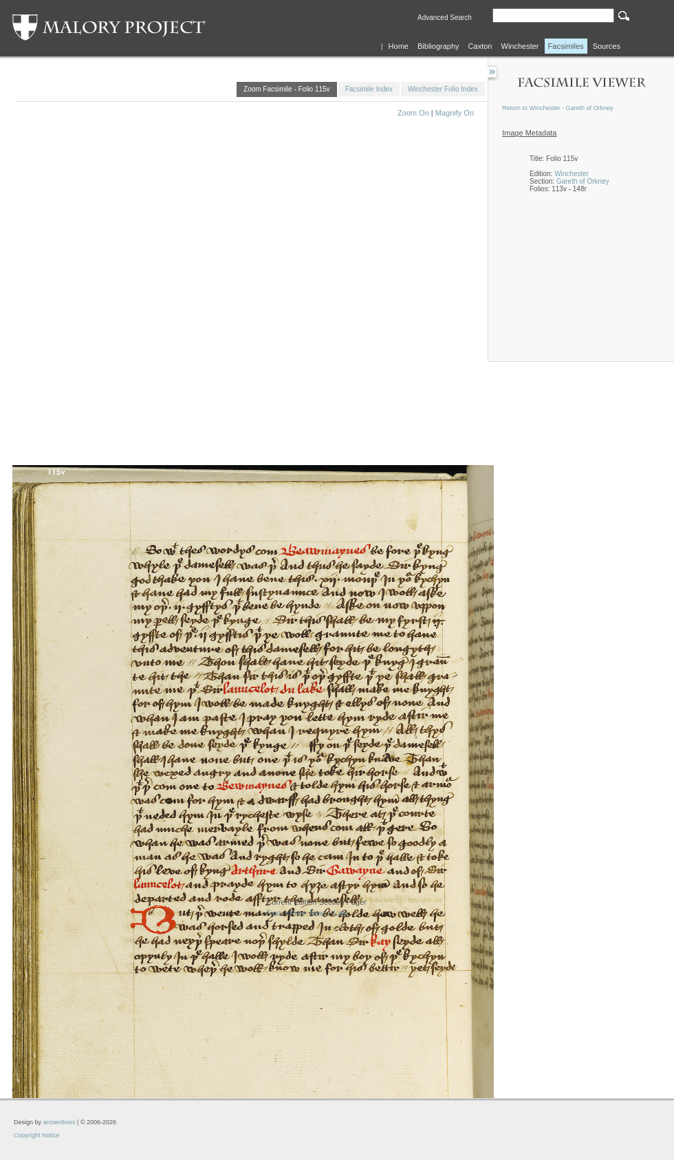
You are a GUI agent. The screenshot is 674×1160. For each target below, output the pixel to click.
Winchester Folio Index (443, 89)
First (273, 913)
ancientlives (59, 1122)
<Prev (295, 913)
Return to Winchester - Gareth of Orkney (557, 108)
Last (341, 913)
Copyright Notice (37, 1135)
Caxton (480, 46)
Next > (320, 913)
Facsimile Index (369, 89)
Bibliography (438, 46)
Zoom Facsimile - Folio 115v (286, 89)
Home (399, 46)
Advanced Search (444, 17)
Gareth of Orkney (582, 181)
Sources (606, 46)
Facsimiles (566, 46)
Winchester (520, 46)
